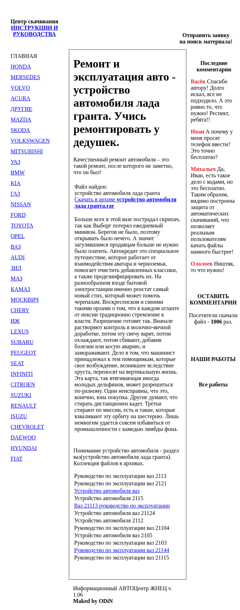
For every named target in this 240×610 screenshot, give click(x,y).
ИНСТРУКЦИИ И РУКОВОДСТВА (34, 31)
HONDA (21, 67)
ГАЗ (15, 194)
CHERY (20, 310)
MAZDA (21, 120)
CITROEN (23, 384)
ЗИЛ (16, 268)
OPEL (18, 236)
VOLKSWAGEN (30, 141)
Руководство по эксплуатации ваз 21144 (121, 550)
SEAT (17, 363)
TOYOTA (22, 226)
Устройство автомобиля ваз (106, 491)
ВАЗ (16, 247)
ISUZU (19, 416)
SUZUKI (21, 395)
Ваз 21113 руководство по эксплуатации (122, 506)
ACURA (20, 98)
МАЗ (16, 279)
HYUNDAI (24, 448)
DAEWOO (23, 437)
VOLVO (20, 88)
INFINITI (22, 374)
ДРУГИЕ (21, 109)
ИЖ (15, 321)
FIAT (17, 459)
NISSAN (21, 204)
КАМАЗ (20, 289)
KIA (15, 183)
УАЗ (15, 162)
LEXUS (20, 331)
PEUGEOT (23, 353)
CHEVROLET (27, 427)
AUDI (18, 257)
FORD (18, 215)
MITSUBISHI (27, 151)
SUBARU (22, 342)
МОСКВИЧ (25, 300)
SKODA (20, 130)
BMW (18, 173)
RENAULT (23, 406)
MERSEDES (25, 77)
